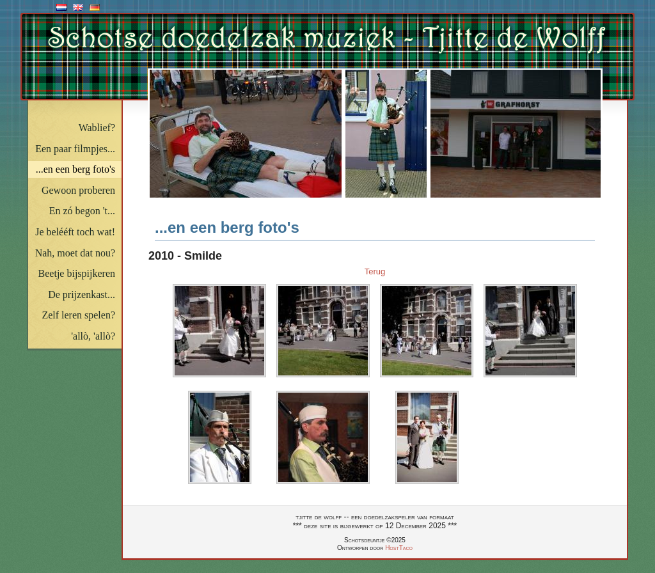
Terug (375, 271)
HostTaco (399, 547)
